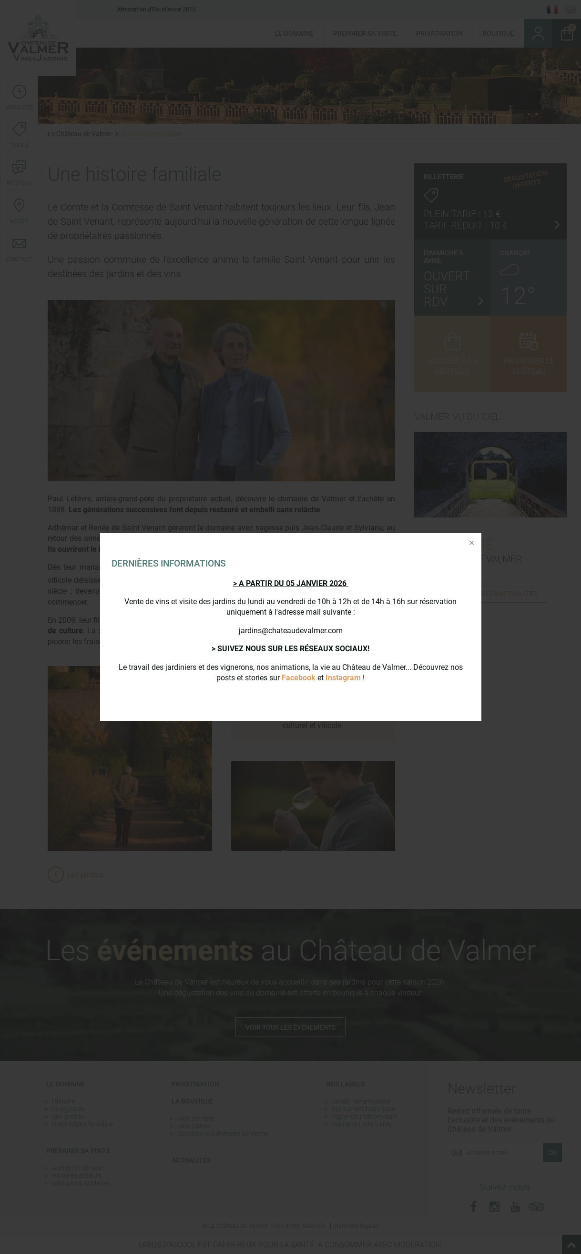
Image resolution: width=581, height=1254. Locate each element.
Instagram (343, 677)
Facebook (299, 677)
